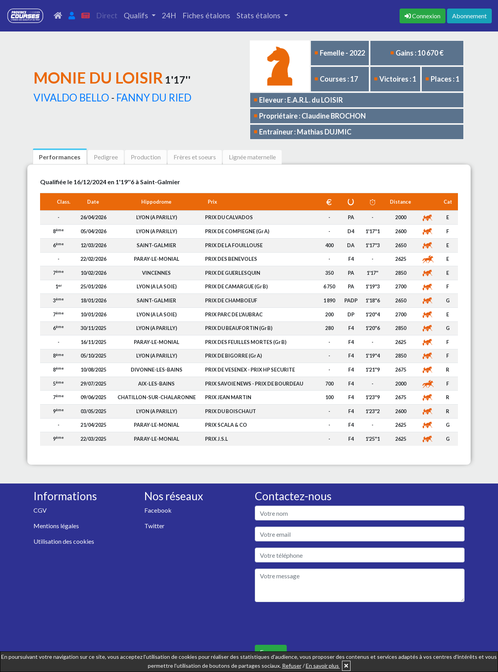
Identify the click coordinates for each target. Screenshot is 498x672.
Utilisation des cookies (63, 541)
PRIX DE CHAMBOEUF (231, 300)
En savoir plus (323, 665)
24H (169, 15)
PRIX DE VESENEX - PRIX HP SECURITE (250, 370)
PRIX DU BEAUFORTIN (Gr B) (238, 328)
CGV (40, 510)
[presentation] (314, 623)
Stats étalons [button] (259, 15)
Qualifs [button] (137, 15)
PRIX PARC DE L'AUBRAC (234, 314)
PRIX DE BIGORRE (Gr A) (233, 356)
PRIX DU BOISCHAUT (230, 411)
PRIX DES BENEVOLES (231, 259)
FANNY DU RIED (153, 97)
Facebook (158, 510)
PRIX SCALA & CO (226, 425)
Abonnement (469, 15)
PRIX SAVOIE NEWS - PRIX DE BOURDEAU (254, 384)
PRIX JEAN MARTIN (228, 397)
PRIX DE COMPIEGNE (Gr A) (237, 231)
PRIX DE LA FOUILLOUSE (234, 245)
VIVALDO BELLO (71, 97)
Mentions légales (56, 525)
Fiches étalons (206, 15)
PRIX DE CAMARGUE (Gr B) (236, 286)
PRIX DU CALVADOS (229, 217)
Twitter (154, 525)
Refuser (292, 665)
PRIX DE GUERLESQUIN (232, 273)
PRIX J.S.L (216, 439)
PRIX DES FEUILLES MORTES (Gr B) (245, 342)
